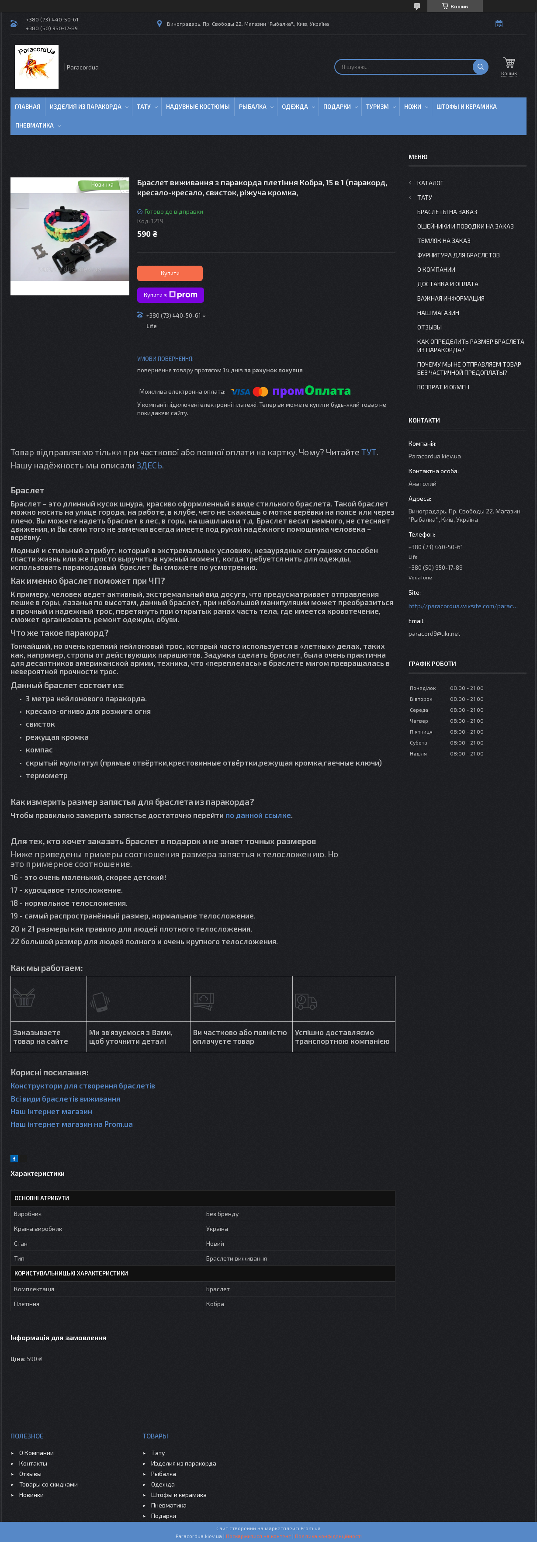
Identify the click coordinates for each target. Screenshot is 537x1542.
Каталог (430, 183)
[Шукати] (480, 67)
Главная (28, 106)
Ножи (412, 106)
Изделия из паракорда (85, 106)
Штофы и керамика (179, 1494)
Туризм (377, 106)
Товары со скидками (48, 1484)
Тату (144, 106)
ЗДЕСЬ (149, 465)
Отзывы (429, 327)
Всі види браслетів (44, 1098)
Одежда (295, 106)
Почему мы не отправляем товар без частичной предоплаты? (469, 368)
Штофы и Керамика (467, 106)
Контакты (33, 1463)
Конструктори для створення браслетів (82, 1085)
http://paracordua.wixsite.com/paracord (463, 606)
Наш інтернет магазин (51, 1111)
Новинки (31, 1494)
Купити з (170, 295)
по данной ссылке (258, 815)
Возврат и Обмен (443, 387)
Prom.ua (311, 1528)
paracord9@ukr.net (435, 633)
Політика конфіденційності (328, 1536)
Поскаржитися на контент (258, 1536)
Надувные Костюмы (198, 106)
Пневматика (34, 125)
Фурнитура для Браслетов (458, 255)
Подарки (337, 106)
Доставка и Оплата (447, 284)
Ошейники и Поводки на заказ (465, 226)
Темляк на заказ (444, 240)
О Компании (436, 269)
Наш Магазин (438, 312)
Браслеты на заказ (447, 211)
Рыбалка (253, 106)
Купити (170, 273)
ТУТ (369, 452)
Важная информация (451, 298)
